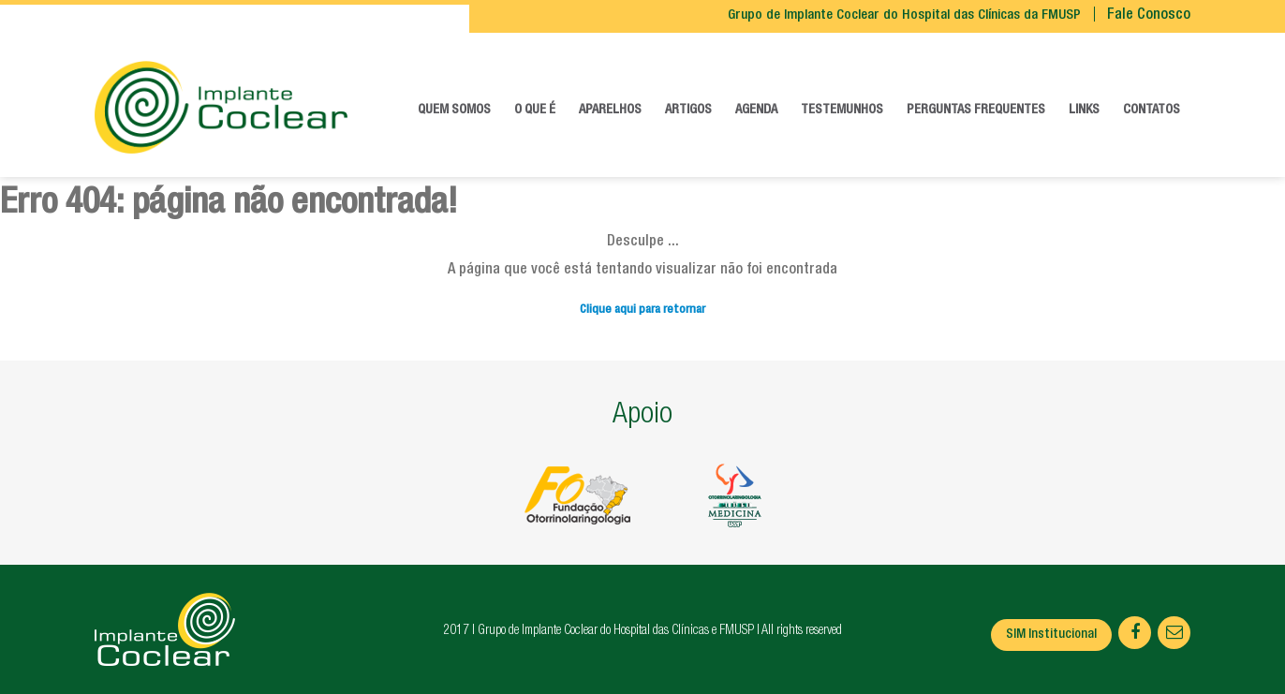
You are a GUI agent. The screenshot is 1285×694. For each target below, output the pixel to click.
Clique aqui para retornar (642, 310)
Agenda (756, 110)
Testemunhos (842, 110)
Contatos (1151, 110)
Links (1084, 110)
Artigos (688, 110)
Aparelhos (610, 110)
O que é (534, 110)
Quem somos (454, 110)
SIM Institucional (1051, 635)
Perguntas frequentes (976, 110)
